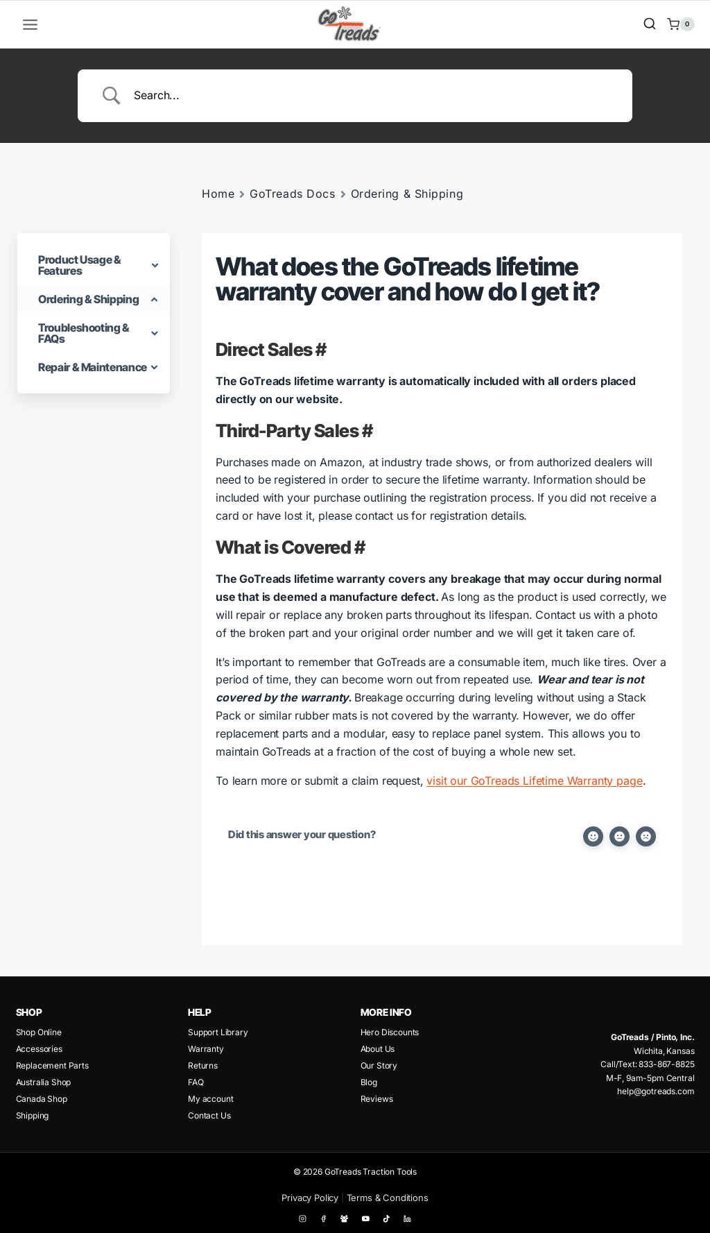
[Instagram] (303, 1219)
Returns (203, 1065)
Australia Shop (43, 1082)
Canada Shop (41, 1099)
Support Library (218, 1032)
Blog (369, 1082)
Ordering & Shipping (407, 194)
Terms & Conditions (387, 1197)
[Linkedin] (407, 1219)
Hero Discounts (390, 1032)
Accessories (39, 1049)
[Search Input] (372, 96)
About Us (378, 1049)
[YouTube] (365, 1219)
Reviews (377, 1099)
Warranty (206, 1049)
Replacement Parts (52, 1065)
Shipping (32, 1115)
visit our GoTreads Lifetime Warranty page (534, 781)
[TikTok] (387, 1219)
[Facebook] (323, 1219)
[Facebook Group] (344, 1219)
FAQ (196, 1082)
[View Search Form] (649, 24)
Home (218, 194)
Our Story (379, 1065)
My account (210, 1099)
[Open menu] (30, 24)
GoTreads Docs (292, 194)
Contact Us (209, 1115)
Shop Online (39, 1032)
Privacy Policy (310, 1197)
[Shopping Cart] (680, 24)
